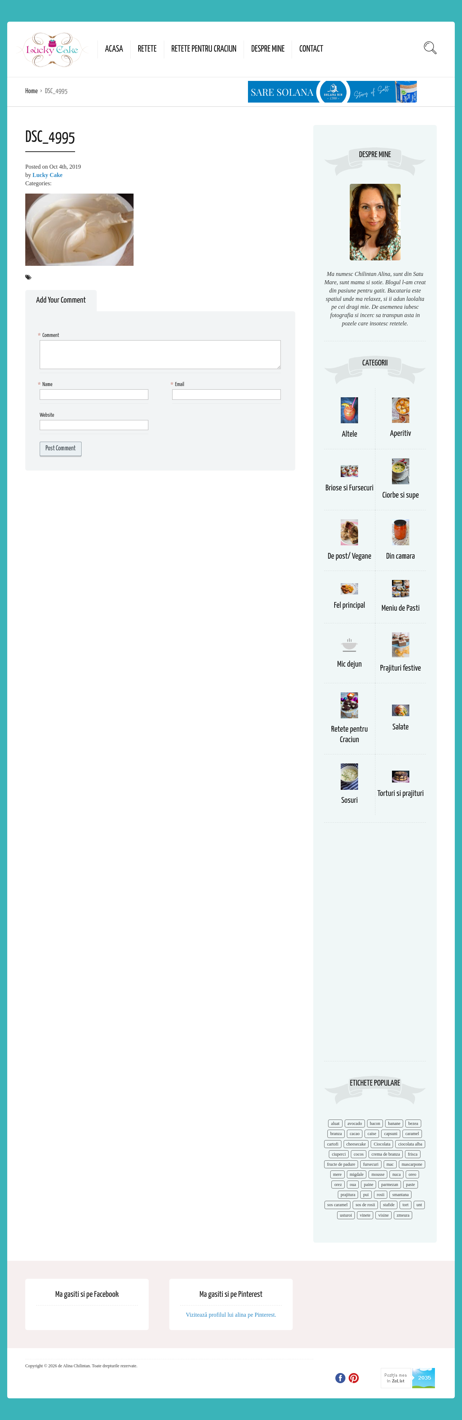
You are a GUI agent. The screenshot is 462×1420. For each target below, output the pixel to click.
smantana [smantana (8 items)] (400, 1194)
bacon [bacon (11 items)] (375, 1123)
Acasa (114, 49)
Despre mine (267, 49)
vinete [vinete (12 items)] (365, 1215)
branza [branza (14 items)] (336, 1133)
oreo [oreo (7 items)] (412, 1174)
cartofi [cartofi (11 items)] (332, 1144)
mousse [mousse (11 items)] (377, 1174)
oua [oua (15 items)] (353, 1184)
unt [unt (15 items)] (419, 1204)
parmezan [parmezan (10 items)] (389, 1184)
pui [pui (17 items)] (366, 1194)
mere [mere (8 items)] (337, 1174)
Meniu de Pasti (401, 608)
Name (46, 385)
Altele (349, 434)
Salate (400, 727)
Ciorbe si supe (400, 495)
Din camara (400, 556)
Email (178, 385)
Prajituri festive (400, 668)
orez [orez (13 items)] (338, 1184)
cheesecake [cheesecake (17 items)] (356, 1144)
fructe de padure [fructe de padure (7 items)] (341, 1164)
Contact (311, 49)
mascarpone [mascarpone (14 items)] (412, 1164)
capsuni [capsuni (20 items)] (390, 1133)
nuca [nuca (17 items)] (396, 1174)
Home (31, 91)
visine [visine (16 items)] (383, 1215)
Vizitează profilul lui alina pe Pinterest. (231, 1315)
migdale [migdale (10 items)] (357, 1174)
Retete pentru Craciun (203, 49)
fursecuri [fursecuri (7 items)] (371, 1164)
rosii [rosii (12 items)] (380, 1194)
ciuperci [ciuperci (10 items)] (339, 1154)
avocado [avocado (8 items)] (355, 1123)
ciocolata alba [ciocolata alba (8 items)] (410, 1144)
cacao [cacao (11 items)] (354, 1133)
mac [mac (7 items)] (390, 1164)
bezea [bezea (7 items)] (413, 1123)
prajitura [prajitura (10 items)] (348, 1194)
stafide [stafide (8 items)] (389, 1204)
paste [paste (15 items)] (410, 1184)
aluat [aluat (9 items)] (335, 1123)
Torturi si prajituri (400, 793)
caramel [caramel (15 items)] (412, 1133)
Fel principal (349, 605)
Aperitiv (400, 433)
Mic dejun (349, 664)
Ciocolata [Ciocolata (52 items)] (382, 1144)
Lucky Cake (47, 175)
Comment (49, 336)
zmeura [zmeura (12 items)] (403, 1215)
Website (47, 415)
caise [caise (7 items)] (371, 1133)
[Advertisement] (375, 945)
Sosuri (349, 800)
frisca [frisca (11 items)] (413, 1154)
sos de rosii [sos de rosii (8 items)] (365, 1204)
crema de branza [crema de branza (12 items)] (385, 1154)
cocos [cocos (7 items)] (358, 1154)
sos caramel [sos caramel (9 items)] (337, 1204)
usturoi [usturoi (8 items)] (346, 1215)
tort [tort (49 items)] (405, 1204)
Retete (147, 49)
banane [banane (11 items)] (394, 1123)
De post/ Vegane (349, 556)
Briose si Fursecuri (350, 488)
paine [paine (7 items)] (368, 1184)
